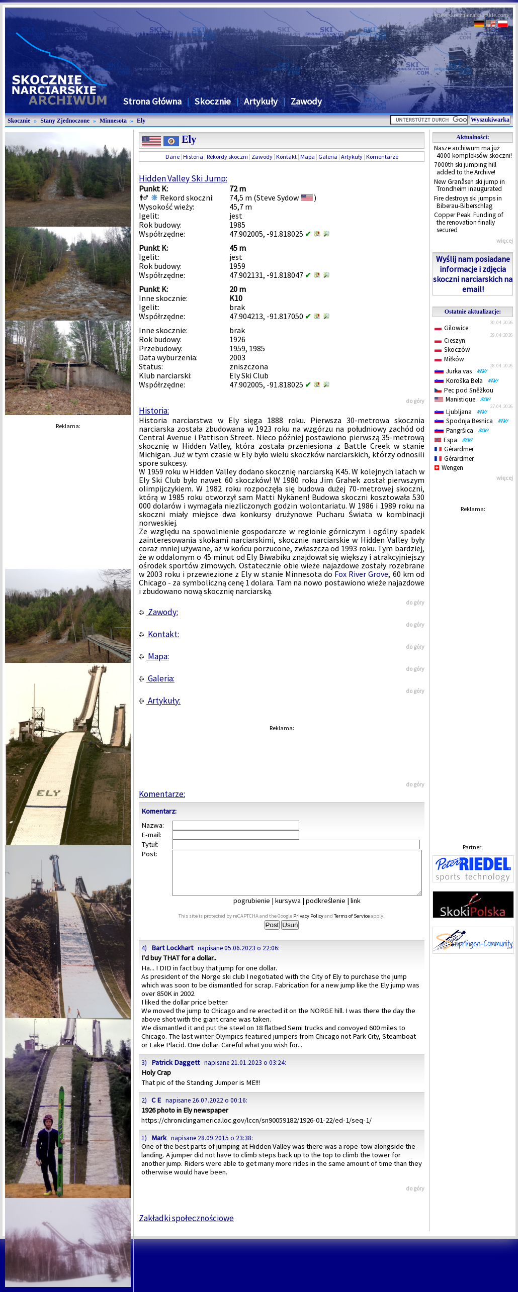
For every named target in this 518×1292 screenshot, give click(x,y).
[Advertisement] (473, 668)
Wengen (449, 467)
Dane (172, 156)
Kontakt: (159, 634)
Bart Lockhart (172, 956)
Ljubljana (461, 412)
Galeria (327, 156)
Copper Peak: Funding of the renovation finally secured (468, 222)
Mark (158, 1146)
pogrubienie (258, 909)
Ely (141, 120)
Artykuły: (160, 700)
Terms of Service (363, 925)
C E (156, 1109)
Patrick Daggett (175, 1071)
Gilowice (451, 328)
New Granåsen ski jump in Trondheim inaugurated (469, 185)
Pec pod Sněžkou (464, 390)
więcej (504, 240)
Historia (193, 156)
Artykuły (261, 101)
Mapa (307, 156)
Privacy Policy (319, 925)
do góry (415, 401)
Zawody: (158, 612)
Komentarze (382, 156)
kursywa (295, 909)
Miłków (449, 359)
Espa (454, 440)
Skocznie (213, 101)
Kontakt (286, 156)
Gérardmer (454, 449)
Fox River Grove (361, 574)
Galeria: (157, 678)
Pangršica (462, 430)
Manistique (463, 399)
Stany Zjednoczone (65, 120)
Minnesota (113, 120)
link (363, 909)
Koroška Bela (467, 380)
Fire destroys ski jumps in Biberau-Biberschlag (468, 202)
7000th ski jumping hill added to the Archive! (465, 168)
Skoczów (452, 349)
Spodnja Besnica (472, 421)
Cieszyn (450, 340)
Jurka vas (461, 371)
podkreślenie (333, 909)
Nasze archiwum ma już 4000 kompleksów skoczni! (473, 152)
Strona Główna (152, 101)
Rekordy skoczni (227, 156)
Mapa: (154, 656)
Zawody (306, 101)
